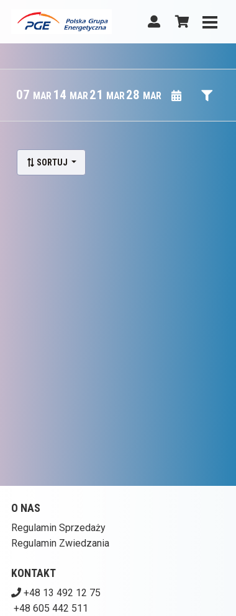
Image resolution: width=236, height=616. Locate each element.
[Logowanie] (154, 21)
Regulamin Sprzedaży (58, 528)
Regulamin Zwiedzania (60, 543)
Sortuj (48, 162)
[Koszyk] (180, 22)
